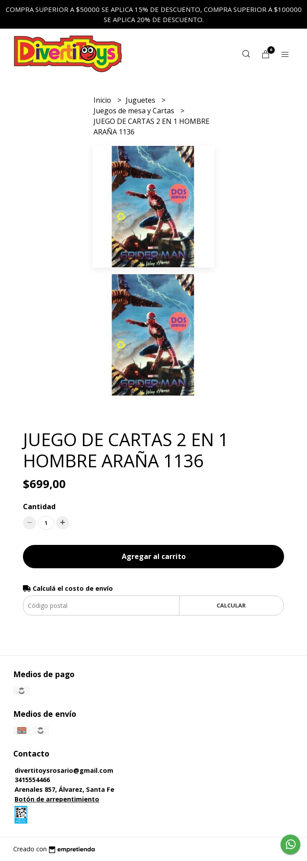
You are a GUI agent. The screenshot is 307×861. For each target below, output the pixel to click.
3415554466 (32, 779)
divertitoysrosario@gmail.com (64, 770)
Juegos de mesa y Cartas (135, 111)
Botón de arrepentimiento (57, 799)
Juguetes (141, 100)
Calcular (231, 605)
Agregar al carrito (154, 556)
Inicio (103, 100)
